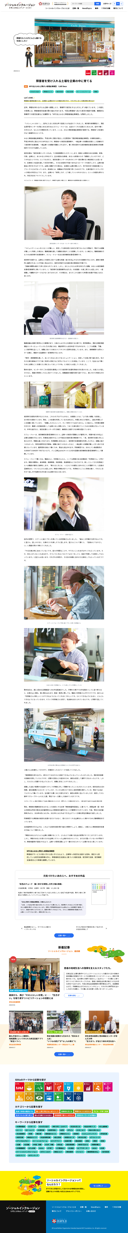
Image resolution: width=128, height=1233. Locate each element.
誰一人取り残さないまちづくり (47, 1111)
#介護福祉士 (60, 1148)
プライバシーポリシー (74, 1211)
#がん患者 (31, 1148)
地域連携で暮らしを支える (64, 1115)
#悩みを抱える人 (94, 1130)
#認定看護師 (70, 1144)
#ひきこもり (80, 1130)
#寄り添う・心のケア (59, 1126)
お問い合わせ (91, 1211)
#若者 (30, 1134)
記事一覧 (76, 8)
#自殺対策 (67, 1141)
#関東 (96, 92)
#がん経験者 (103, 1126)
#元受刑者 (40, 1130)
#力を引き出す (35, 92)
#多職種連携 (20, 1148)
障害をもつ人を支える (83, 1111)
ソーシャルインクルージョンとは (57, 8)
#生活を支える (75, 1126)
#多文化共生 (82, 1137)
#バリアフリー (56, 1141)
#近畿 (18, 1144)
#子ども (70, 1130)
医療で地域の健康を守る (25, 1111)
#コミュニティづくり (89, 1134)
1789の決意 (105, 8)
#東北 (87, 1141)
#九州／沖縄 (49, 1144)
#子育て (50, 1148)
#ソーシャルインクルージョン (26, 1152)
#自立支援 (70, 92)
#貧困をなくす (69, 1137)
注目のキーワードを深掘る (86, 1115)
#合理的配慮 (20, 1126)
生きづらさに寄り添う (24, 1115)
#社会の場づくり (89, 1126)
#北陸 (102, 1148)
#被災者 (38, 1134)
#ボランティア (33, 1155)
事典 (96, 8)
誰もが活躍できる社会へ (43, 1115)
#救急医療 (69, 1152)
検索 (97, 4)
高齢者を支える (66, 1111)
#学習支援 (103, 1134)
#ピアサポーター (83, 1148)
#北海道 (71, 1148)
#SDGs (41, 1148)
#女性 (62, 1130)
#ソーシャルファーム (83, 92)
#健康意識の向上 (92, 1152)
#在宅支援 (105, 1152)
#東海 (102, 1141)
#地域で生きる (83, 1144)
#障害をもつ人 (48, 92)
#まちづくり (20, 1155)
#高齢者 (76, 1134)
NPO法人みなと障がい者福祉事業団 (40, 851)
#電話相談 (78, 1141)
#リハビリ (79, 1152)
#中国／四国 (37, 1144)
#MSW (94, 1148)
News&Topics (87, 8)
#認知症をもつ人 (50, 1134)
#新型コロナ (58, 1152)
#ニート (19, 1130)
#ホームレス (29, 1130)
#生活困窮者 (20, 1134)
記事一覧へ (62, 935)
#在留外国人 (52, 1130)
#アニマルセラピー (22, 1141)
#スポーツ (31, 1126)
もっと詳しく (98, 1185)
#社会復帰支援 (45, 1137)
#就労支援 (59, 92)
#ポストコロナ (45, 1152)
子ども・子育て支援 (101, 1111)
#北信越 (26, 1144)
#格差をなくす (32, 1137)
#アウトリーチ (95, 1137)
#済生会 (59, 1144)
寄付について (118, 8)
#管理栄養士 (95, 1144)
